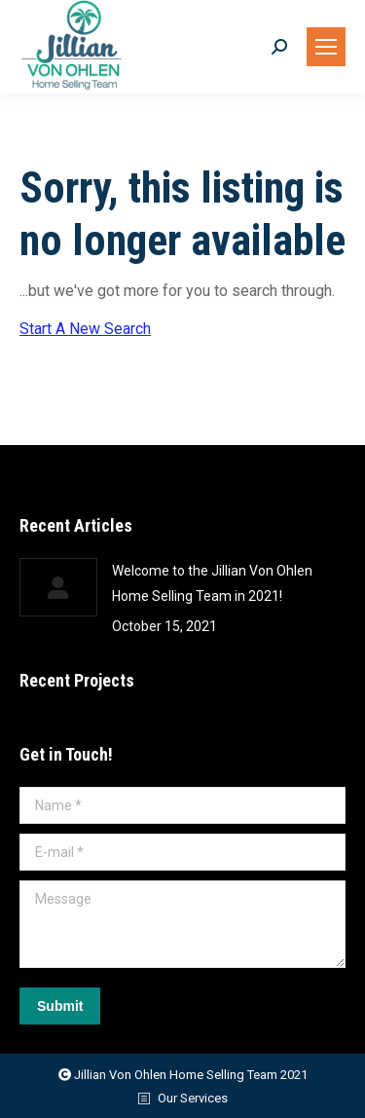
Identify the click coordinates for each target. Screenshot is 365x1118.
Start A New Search (85, 328)
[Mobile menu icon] (326, 46)
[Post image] (58, 587)
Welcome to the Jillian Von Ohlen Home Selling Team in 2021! (212, 583)
